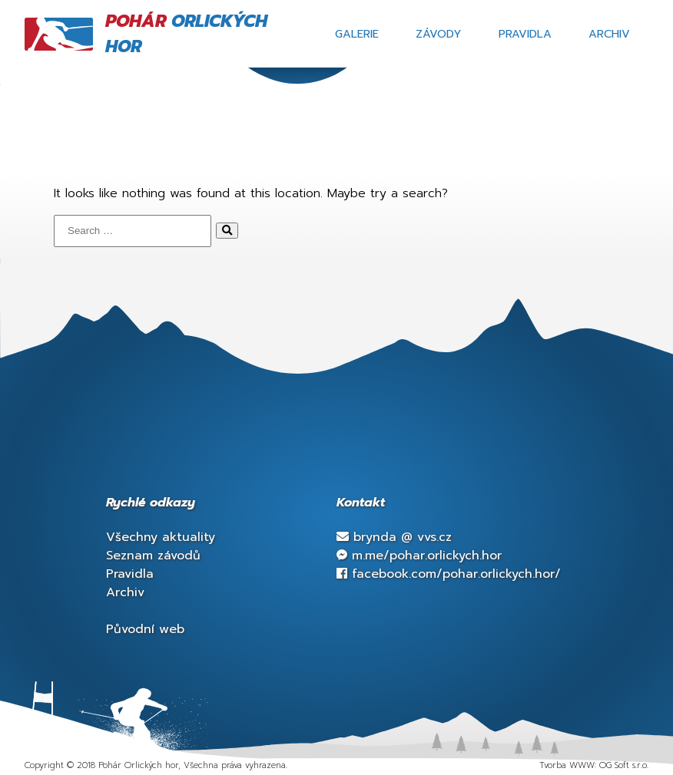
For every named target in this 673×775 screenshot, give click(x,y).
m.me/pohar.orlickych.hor (419, 555)
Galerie (357, 33)
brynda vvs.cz (394, 537)
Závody (439, 33)
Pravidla (525, 33)
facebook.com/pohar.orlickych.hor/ (448, 574)
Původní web (145, 629)
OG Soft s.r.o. (623, 765)
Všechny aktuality (160, 537)
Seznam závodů (153, 555)
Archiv (609, 33)
